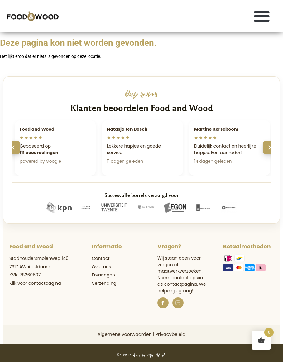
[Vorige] (13, 147)
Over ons (101, 267)
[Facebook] (163, 302)
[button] (262, 16)
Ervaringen (103, 275)
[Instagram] (178, 302)
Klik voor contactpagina (35, 283)
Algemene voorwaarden (125, 334)
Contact (101, 258)
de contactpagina (177, 284)
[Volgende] (269, 147)
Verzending (104, 283)
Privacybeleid (170, 334)
